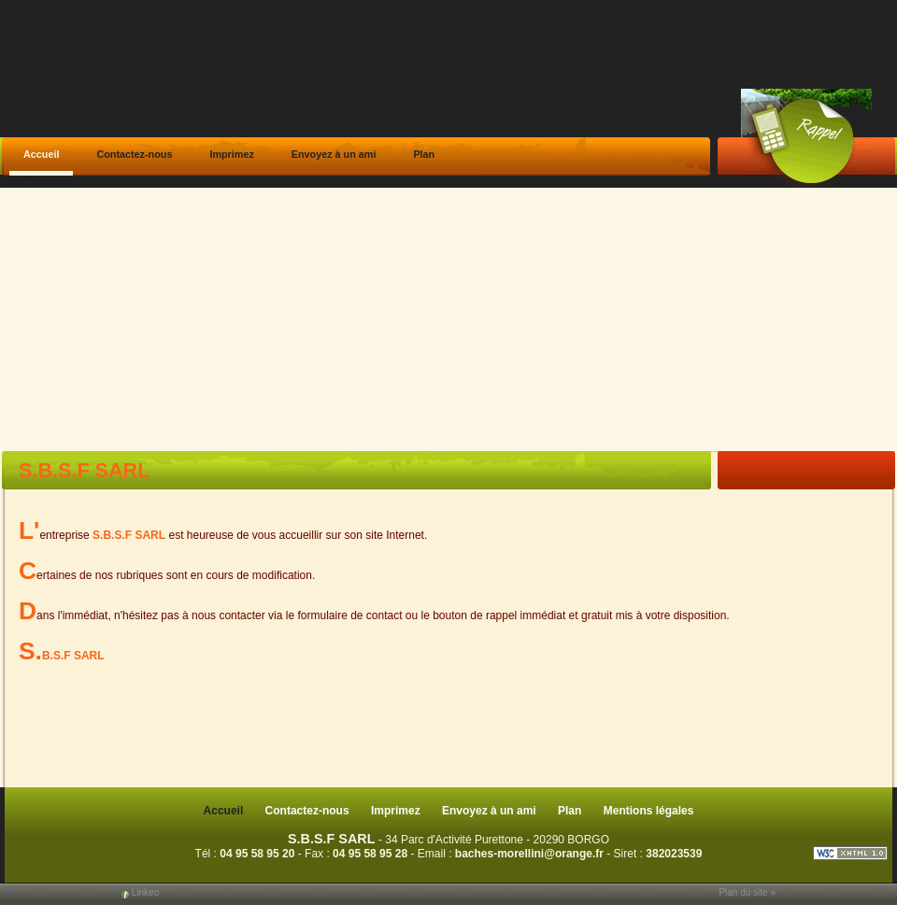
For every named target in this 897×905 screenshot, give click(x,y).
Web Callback (806, 138)
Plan (423, 154)
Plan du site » (747, 892)
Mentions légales (649, 810)
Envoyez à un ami (334, 154)
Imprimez (231, 154)
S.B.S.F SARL (332, 838)
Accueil (41, 154)
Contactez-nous (134, 154)
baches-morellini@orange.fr (529, 853)
